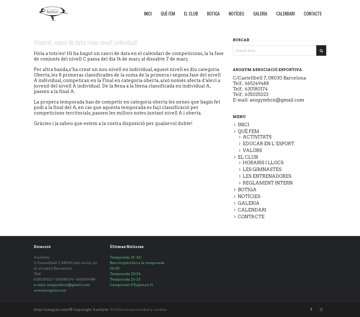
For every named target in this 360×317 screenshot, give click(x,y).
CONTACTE (313, 13)
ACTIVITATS (257, 137)
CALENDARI (285, 13)
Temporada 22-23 (125, 279)
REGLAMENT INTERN (267, 183)
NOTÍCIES (236, 13)
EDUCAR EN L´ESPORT (268, 143)
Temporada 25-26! (126, 257)
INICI (148, 13)
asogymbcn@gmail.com (277, 99)
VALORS (252, 150)
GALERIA (260, 13)
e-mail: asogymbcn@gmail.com (62, 285)
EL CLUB (191, 13)
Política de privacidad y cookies (139, 310)
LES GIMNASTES (262, 169)
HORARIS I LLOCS (263, 162)
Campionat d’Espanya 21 (131, 285)
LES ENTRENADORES (267, 176)
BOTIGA (213, 13)
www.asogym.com (50, 290)
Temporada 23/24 (125, 274)
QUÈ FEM (168, 13)
